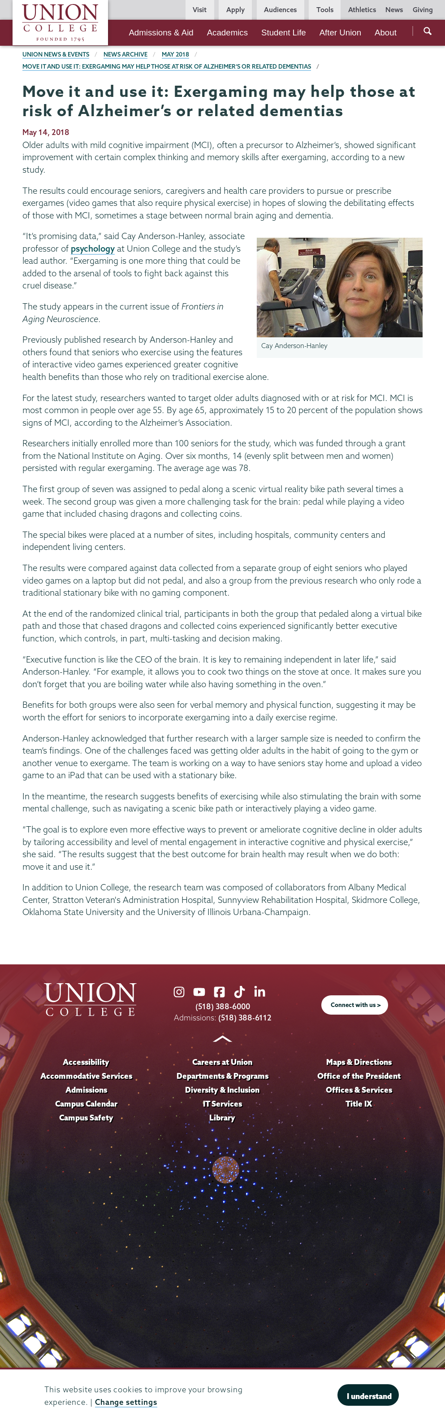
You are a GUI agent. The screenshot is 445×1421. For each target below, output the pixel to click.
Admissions (86, 1089)
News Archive (125, 54)
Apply (235, 9)
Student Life (283, 32)
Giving (423, 9)
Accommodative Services (86, 1076)
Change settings (126, 1402)
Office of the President (359, 1076)
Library (222, 1117)
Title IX (359, 1103)
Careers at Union (222, 1062)
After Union (340, 32)
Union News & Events (55, 54)
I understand (369, 1396)
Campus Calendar (86, 1103)
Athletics (362, 9)
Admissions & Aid (161, 32)
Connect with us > (356, 1004)
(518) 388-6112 (245, 1017)
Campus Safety (86, 1117)
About (386, 32)
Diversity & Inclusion (222, 1089)
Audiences (280, 9)
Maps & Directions (359, 1062)
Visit (200, 9)
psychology (93, 248)
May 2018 (175, 54)
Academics (227, 32)
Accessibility (86, 1062)
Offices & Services (359, 1089)
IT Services (222, 1103)
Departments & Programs (222, 1076)
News (394, 9)
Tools (324, 9)
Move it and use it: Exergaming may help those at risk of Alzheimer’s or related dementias (166, 66)
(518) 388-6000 (222, 1006)
